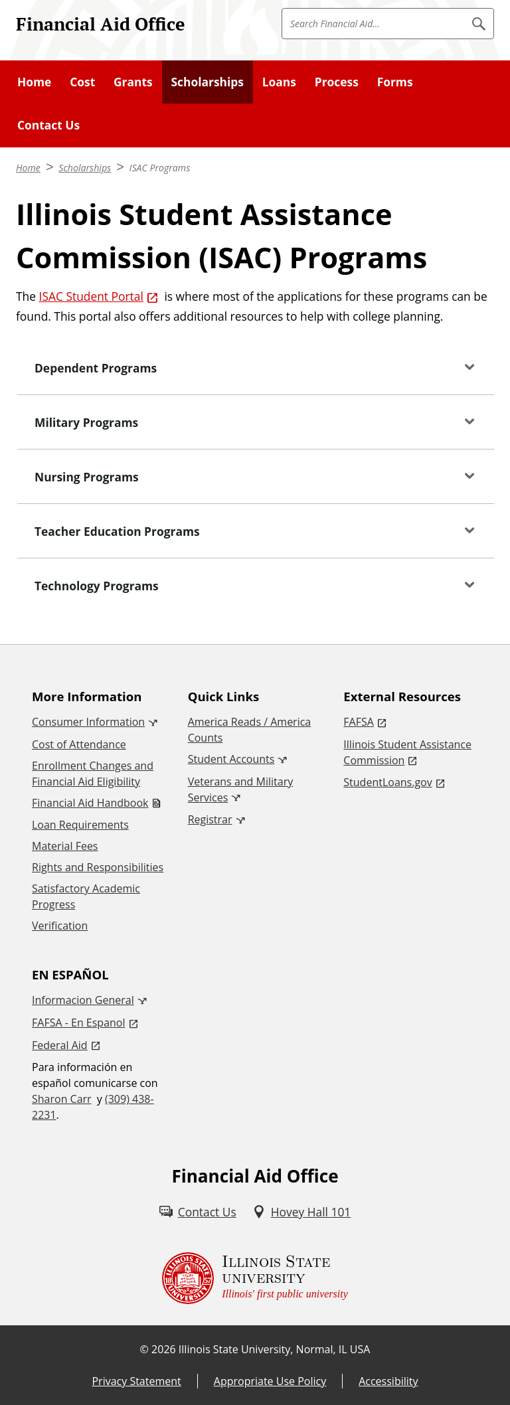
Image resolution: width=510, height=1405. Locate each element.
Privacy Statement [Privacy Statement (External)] (136, 1381)
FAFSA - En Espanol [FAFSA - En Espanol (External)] (79, 1022)
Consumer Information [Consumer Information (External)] (88, 721)
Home (34, 82)
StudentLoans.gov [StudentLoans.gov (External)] (387, 782)
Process (337, 82)
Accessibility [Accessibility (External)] (388, 1381)
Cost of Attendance (79, 744)
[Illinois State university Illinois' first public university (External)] (255, 1278)
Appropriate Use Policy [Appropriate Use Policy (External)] (270, 1381)
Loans (279, 82)
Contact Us (48, 125)
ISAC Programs (160, 167)
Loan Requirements (80, 824)
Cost (82, 82)
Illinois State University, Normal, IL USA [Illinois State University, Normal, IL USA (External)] (275, 1349)
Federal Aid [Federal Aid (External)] (60, 1045)
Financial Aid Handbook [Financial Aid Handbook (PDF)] (90, 802)
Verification (60, 925)
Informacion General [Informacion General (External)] (83, 1000)
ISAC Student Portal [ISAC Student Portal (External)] (91, 296)
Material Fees (65, 846)
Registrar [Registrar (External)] (210, 819)
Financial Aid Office (100, 24)
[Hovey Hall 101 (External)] (301, 1211)
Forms (395, 82)
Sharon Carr (62, 1099)
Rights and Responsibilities (97, 867)
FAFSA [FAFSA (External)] (358, 721)
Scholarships (207, 82)
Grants (133, 82)
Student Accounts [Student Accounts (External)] (231, 759)
